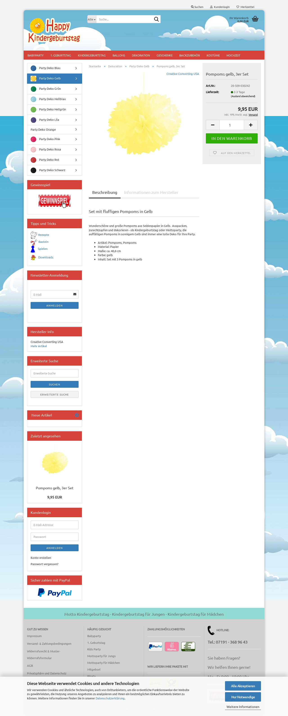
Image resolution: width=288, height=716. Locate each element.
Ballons (118, 55)
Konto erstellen (41, 557)
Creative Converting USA (182, 74)
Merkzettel (245, 7)
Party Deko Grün (46, 89)
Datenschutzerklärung (110, 698)
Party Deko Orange (43, 129)
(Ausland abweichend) (243, 96)
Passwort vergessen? (44, 564)
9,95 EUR (54, 497)
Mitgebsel (94, 669)
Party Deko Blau (45, 68)
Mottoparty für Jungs (101, 656)
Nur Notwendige (243, 697)
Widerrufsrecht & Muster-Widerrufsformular (43, 654)
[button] (212, 125)
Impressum (34, 636)
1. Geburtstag (60, 55)
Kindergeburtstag (92, 55)
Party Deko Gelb (46, 78)
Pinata (91, 676)
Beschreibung (104, 192)
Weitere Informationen (243, 707)
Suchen (54, 384)
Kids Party (94, 649)
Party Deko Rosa (46, 149)
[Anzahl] (231, 125)
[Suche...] (91, 19)
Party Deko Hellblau (48, 99)
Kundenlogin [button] (220, 7)
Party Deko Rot (45, 160)
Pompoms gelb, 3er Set (54, 488)
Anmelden (54, 305)
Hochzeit (233, 55)
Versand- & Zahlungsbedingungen (49, 643)
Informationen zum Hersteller (151, 192)
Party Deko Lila (45, 120)
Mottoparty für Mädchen (103, 663)
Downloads (45, 257)
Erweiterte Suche (54, 394)
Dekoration (141, 55)
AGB (30, 665)
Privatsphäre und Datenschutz (46, 673)
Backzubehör (189, 55)
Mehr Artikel (39, 346)
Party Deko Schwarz (48, 170)
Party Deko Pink (45, 139)
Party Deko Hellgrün (48, 109)
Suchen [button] (197, 7)
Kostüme (213, 55)
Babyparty (35, 55)
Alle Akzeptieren (243, 686)
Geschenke (165, 55)
